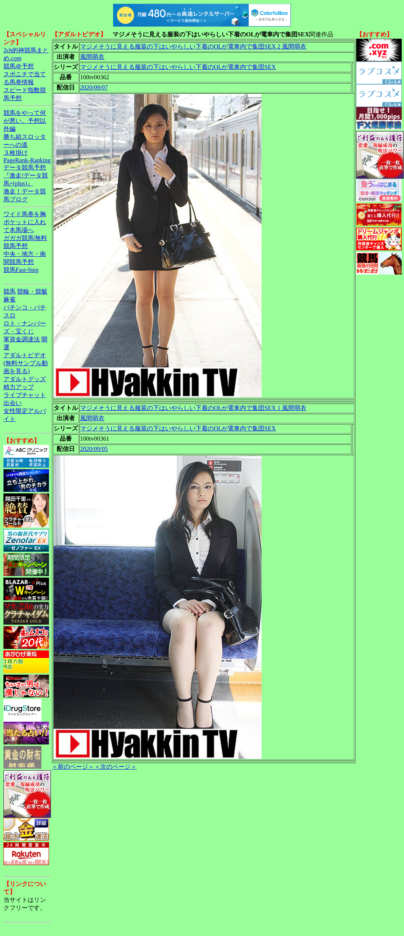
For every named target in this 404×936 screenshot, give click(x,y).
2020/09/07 (94, 87)
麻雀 (9, 299)
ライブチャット (24, 395)
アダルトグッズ (24, 379)
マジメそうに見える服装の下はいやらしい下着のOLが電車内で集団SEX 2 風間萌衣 (193, 46)
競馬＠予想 (18, 66)
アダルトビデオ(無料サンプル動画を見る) (25, 363)
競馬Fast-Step (20, 270)
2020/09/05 (94, 449)
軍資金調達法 (21, 339)
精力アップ (18, 387)
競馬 (9, 291)
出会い (12, 403)
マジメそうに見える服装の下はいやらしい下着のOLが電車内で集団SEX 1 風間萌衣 (193, 408)
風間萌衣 (92, 56)
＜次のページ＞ (115, 766)
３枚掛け (15, 152)
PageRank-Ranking (26, 160)
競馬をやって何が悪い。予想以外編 (24, 121)
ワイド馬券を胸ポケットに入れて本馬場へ (24, 222)
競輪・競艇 (32, 291)
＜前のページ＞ (73, 766)
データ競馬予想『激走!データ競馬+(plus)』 (25, 175)
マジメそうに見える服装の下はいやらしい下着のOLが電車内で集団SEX (178, 67)
